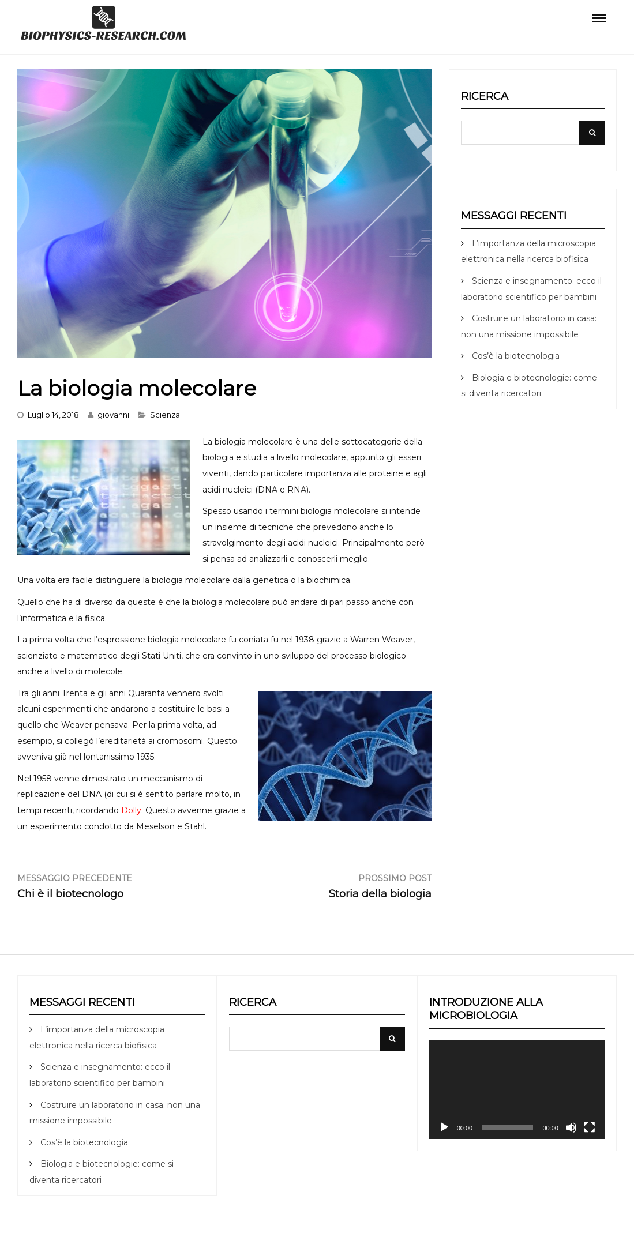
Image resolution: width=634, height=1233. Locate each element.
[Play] (444, 1127)
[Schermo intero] (589, 1127)
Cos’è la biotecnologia (516, 356)
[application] (517, 1089)
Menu (599, 17)
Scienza (165, 414)
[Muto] (571, 1127)
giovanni (113, 414)
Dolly (131, 810)
